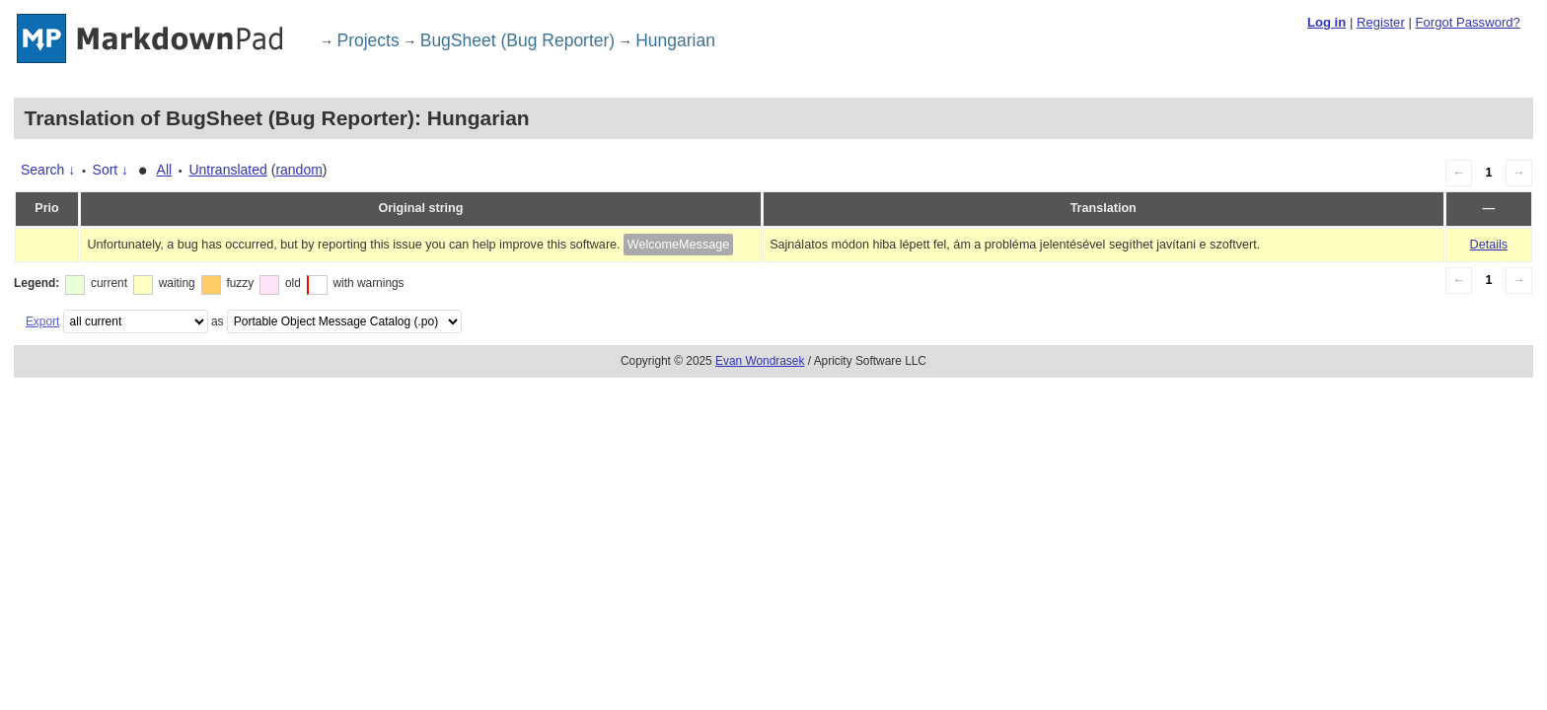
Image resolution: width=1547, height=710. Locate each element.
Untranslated (227, 170)
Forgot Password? (1467, 22)
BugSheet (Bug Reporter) (517, 40)
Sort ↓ (111, 170)
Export (42, 321)
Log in (1326, 22)
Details (1489, 244)
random (298, 170)
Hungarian (675, 40)
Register (1381, 22)
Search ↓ (48, 170)
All (165, 170)
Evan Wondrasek (759, 361)
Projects (368, 40)
